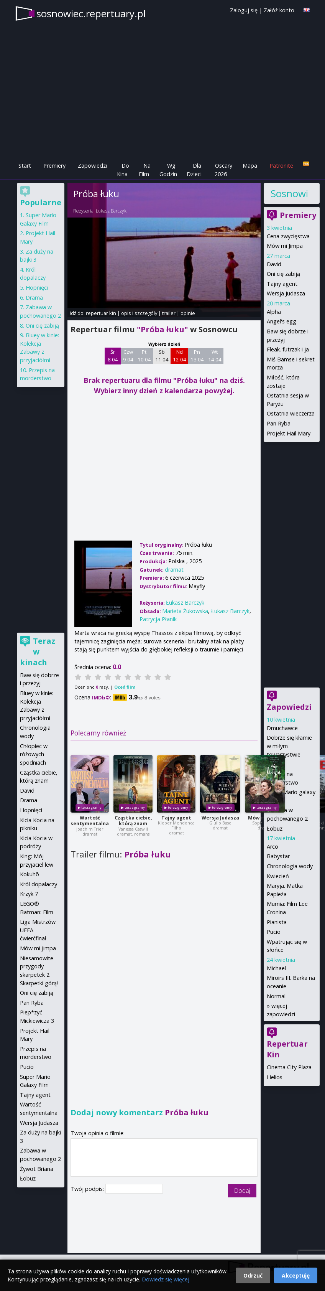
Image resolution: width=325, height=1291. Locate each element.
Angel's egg (281, 321)
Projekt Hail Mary (288, 433)
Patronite (281, 165)
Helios (274, 1077)
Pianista (277, 922)
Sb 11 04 (162, 355)
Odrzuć (253, 1275)
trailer (169, 313)
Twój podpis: (88, 1188)
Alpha (274, 311)
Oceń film (124, 687)
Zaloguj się (244, 10)
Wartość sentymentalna (90, 821)
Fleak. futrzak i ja (288, 349)
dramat (174, 569)
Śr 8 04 (113, 355)
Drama (34, 297)
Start (24, 165)
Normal (276, 996)
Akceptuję (296, 1275)
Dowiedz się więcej (165, 1279)
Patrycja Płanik (158, 619)
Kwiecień (278, 876)
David (274, 264)
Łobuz (274, 828)
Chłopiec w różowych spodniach (34, 754)
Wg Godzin (168, 170)
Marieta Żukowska (185, 611)
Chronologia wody (290, 866)
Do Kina (123, 170)
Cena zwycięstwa (288, 236)
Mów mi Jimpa (285, 245)
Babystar (278, 856)
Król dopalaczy (38, 884)
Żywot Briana (36, 1168)
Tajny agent (176, 818)
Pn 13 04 (197, 355)
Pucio (274, 931)
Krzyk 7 (29, 893)
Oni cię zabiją (283, 273)
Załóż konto (279, 10)
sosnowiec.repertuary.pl (91, 13)
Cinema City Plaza (289, 1067)
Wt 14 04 (215, 355)
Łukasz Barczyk (111, 211)
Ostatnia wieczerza (291, 413)
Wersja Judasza (220, 818)
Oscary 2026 (224, 170)
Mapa (250, 165)
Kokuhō (29, 874)
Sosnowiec (289, 193)
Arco (272, 846)
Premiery (54, 165)
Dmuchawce (282, 728)
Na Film (145, 170)
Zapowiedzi (92, 165)
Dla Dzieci (194, 170)
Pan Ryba (279, 423)
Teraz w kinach (37, 652)
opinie (188, 313)
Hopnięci (37, 287)
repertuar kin (101, 313)
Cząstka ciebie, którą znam (133, 821)
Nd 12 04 (179, 355)
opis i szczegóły (139, 313)
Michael (276, 968)
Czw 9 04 (128, 355)
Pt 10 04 (144, 355)
